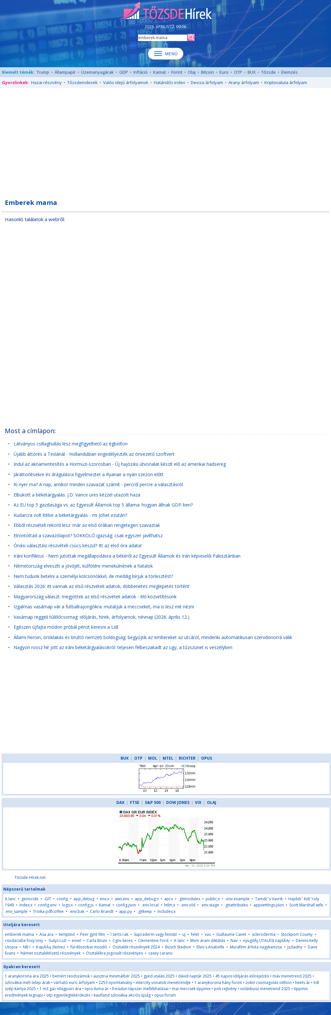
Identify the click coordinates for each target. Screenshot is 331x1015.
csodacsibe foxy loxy (24, 940)
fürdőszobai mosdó (88, 947)
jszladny (294, 947)
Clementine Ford (153, 940)
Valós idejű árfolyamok (125, 82)
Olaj (192, 72)
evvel (76, 940)
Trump (43, 72)
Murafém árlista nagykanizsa (256, 947)
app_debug (83, 899)
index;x (25, 905)
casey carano (160, 953)
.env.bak (76, 911)
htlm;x (169, 905)
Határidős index (169, 82)
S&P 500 (153, 802)
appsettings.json (268, 905)
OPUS (206, 758)
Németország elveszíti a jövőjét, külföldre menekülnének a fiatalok (83, 566)
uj (184, 934)
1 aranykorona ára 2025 (27, 976)
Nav (234, 940)
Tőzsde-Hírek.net (30, 877)
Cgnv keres (122, 940)
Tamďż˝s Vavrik (269, 899)
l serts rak (119, 934)
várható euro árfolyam (74, 982)
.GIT (47, 899)
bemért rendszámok (71, 976)
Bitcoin (207, 72)
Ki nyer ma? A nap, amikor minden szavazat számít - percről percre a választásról (98, 484)
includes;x (166, 911)
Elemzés (289, 72)
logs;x (67, 905)
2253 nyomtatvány (115, 982)
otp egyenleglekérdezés (68, 995)
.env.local (150, 905)
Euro (224, 72)
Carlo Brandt (101, 911)
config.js (85, 905)
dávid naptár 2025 (195, 976)
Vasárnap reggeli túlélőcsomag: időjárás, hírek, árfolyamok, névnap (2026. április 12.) (101, 617)
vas (208, 934)
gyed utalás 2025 (159, 976)
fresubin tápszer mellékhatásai (140, 988)
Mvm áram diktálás (207, 940)
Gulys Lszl (57, 940)
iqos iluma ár (97, 988)
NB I (26, 947)
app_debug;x (147, 899)
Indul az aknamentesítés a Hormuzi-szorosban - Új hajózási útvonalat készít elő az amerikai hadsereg (120, 464)
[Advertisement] (165, 139)
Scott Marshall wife (306, 905)
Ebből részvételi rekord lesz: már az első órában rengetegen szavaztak (87, 525)
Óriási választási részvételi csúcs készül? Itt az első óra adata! (78, 545)
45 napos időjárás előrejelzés (242, 976)
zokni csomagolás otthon (268, 982)
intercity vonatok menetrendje (163, 982)
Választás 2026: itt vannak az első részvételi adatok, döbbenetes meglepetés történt (101, 586)
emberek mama (19, 934)
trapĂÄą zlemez (50, 947)
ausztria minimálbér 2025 (116, 976)
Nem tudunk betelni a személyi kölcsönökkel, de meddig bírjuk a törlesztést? (93, 576)
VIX (198, 802)
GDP (123, 72)
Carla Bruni (97, 940)
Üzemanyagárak (97, 72)
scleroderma (263, 934)
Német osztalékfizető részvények (50, 953)
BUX (252, 72)
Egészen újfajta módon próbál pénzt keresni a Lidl (66, 627)
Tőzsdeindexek (82, 82)
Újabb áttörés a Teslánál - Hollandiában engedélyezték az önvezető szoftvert (94, 454)
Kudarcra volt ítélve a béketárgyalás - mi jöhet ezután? (70, 515)
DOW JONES (177, 802)
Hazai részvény (46, 82)
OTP (238, 72)
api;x (168, 899)
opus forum (165, 995)
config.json (126, 905)
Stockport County (297, 934)
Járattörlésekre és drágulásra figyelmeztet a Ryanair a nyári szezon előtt (89, 474)
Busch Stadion (178, 947)
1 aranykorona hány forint (218, 982)
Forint (176, 72)
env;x (104, 899)
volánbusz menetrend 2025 (265, 988)
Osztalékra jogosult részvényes (114, 953)
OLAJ (211, 802)
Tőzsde (268, 72)
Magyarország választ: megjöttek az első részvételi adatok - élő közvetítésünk (95, 596)
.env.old (188, 905)
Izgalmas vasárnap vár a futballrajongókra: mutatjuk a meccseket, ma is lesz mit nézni (104, 607)
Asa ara (46, 934)
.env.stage (210, 905)
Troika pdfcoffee (48, 911)
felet (195, 934)
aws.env (122, 899)
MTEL (168, 758)
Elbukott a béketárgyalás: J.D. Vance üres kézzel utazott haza (77, 495)
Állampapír (65, 72)
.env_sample (16, 911)
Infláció (140, 72)
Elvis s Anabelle (210, 947)
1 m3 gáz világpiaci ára (60, 988)
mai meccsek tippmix (191, 988)
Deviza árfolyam (207, 82)
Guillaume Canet (231, 934)
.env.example (237, 899)
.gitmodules (189, 899)
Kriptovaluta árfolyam (285, 82)
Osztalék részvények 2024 (136, 947)
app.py (125, 911)
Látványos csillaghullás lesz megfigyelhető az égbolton (71, 444)
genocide (29, 899)
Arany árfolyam (244, 82)
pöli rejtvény (225, 988)
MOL (152, 758)
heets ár (302, 982)
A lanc (10, 899)
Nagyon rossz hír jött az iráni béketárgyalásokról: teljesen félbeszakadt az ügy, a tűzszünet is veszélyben (123, 647)
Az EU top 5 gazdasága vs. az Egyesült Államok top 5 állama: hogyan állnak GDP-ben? (103, 505)
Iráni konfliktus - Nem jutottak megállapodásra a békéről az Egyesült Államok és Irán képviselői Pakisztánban (127, 556)
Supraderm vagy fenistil (155, 934)
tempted (67, 934)
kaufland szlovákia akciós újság (122, 995)
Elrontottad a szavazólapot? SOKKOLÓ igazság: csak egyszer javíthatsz (88, 535)
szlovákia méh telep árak (27, 982)
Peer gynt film (92, 934)
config (62, 899)
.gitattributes (236, 905)
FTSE (134, 802)
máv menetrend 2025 (292, 976)
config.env (47, 905)
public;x (213, 899)
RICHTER (187, 758)
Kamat (159, 72)
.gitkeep (144, 911)
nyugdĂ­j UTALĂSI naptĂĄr (266, 940)
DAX (120, 802)
